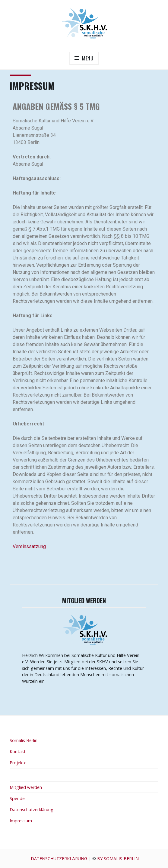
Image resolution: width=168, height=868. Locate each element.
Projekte (18, 762)
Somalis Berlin (23, 740)
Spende (17, 798)
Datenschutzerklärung (31, 809)
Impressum (21, 821)
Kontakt (18, 751)
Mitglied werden (26, 787)
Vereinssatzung (29, 546)
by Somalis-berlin (118, 858)
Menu (88, 58)
